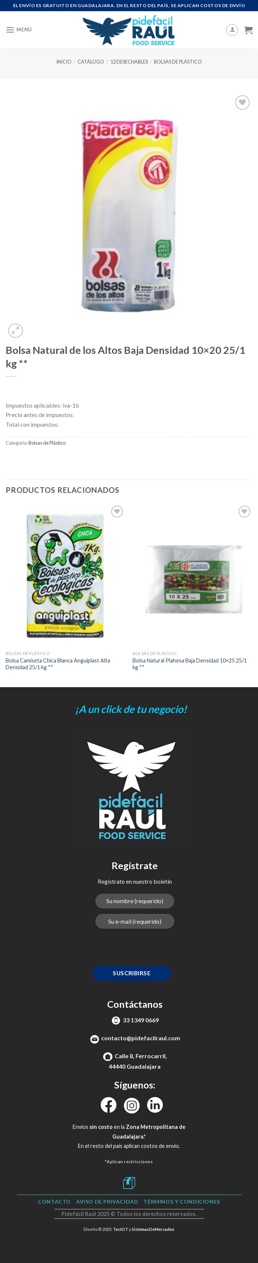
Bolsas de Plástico (178, 62)
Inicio (64, 62)
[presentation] (134, 949)
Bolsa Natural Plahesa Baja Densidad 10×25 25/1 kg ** (190, 664)
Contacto (54, 1201)
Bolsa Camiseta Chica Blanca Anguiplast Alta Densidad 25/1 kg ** (58, 664)
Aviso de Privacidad (107, 1201)
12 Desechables (129, 62)
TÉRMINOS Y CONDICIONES (181, 1201)
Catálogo (91, 62)
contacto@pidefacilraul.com (140, 1037)
